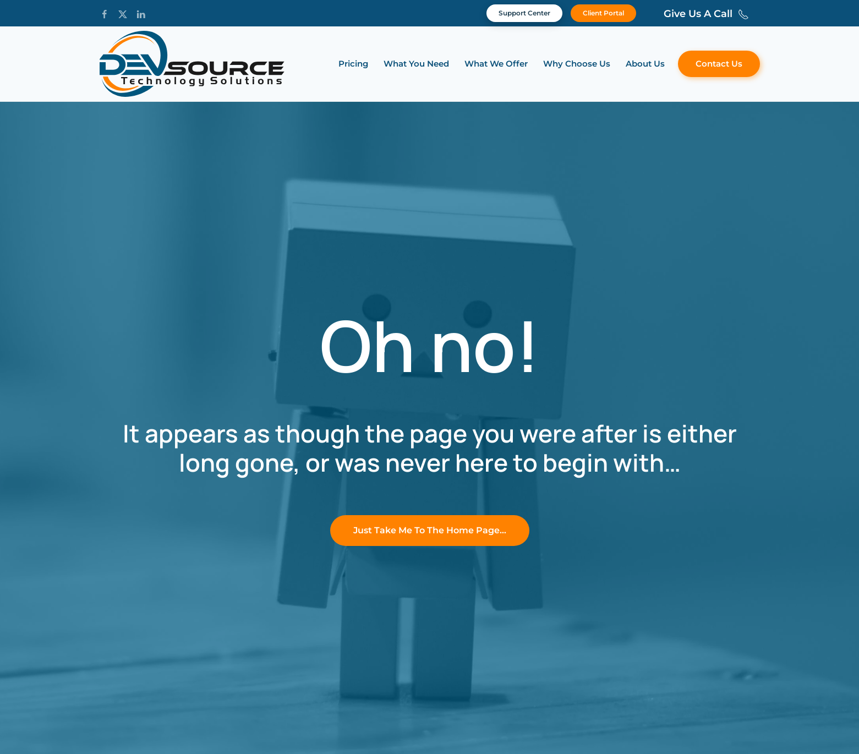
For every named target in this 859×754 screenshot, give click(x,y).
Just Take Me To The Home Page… (429, 530)
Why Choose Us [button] (576, 63)
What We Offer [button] (496, 63)
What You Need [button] (416, 63)
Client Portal (603, 13)
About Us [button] (645, 63)
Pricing (353, 63)
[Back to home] (192, 64)
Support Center (524, 13)
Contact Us (719, 63)
